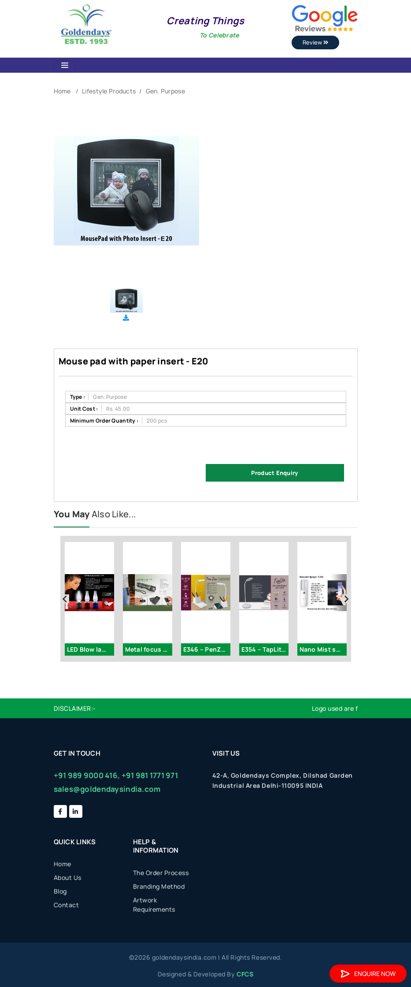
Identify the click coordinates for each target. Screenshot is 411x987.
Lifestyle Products (109, 91)
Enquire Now (368, 973)
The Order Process (161, 872)
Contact (66, 905)
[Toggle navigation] (65, 65)
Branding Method (159, 886)
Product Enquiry (274, 473)
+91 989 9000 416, (87, 775)
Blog (60, 891)
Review (315, 42)
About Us (67, 877)
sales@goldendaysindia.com (107, 789)
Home (62, 91)
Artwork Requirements (154, 904)
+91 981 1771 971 (150, 775)
